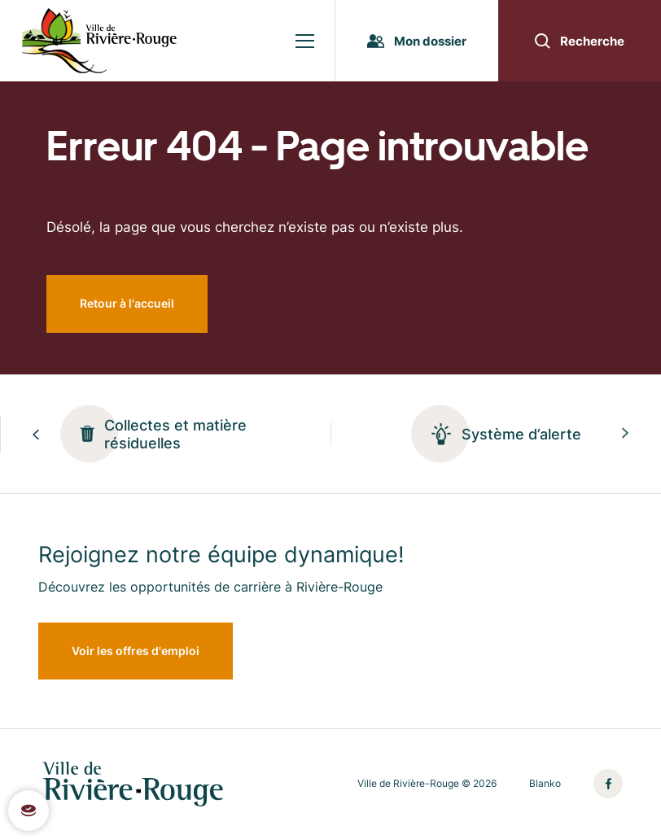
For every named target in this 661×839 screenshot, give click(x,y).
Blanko (545, 784)
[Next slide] (625, 434)
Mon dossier (416, 41)
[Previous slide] (36, 434)
